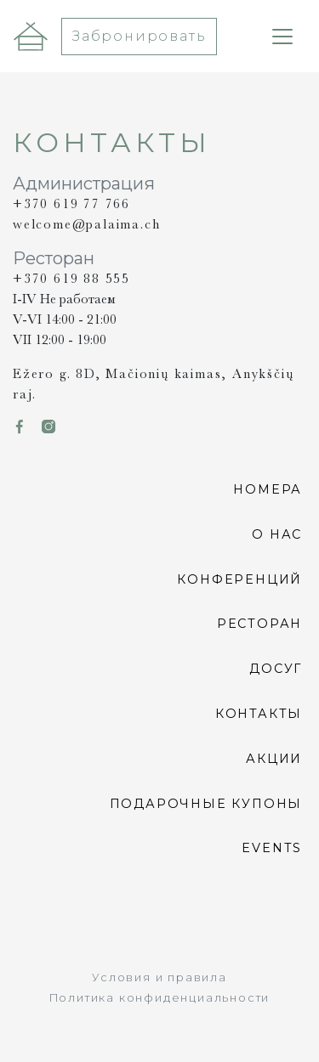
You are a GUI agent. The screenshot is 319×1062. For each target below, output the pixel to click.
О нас (277, 534)
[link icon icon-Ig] (49, 428)
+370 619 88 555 (71, 278)
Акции (274, 758)
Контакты (258, 713)
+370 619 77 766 (71, 204)
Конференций (239, 578)
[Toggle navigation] (282, 36)
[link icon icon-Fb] (20, 428)
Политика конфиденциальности (160, 997)
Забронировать (139, 36)
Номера (267, 489)
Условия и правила (159, 977)
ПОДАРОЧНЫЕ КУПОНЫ (206, 803)
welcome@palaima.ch (86, 224)
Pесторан (259, 623)
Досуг (275, 668)
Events (272, 848)
